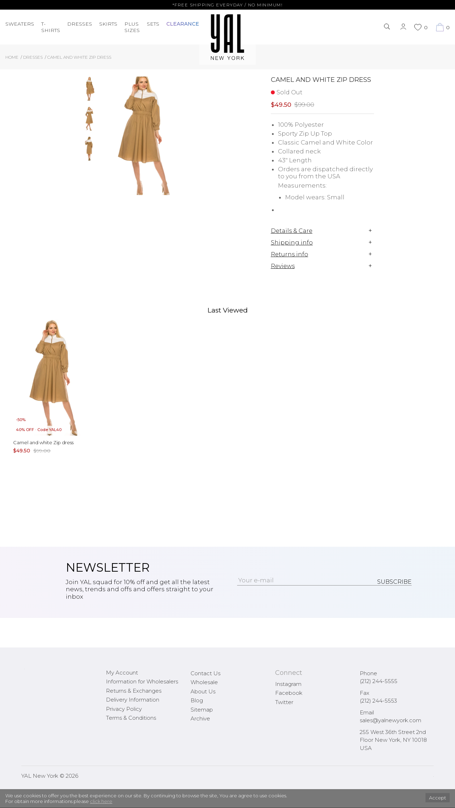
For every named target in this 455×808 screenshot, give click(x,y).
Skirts (108, 24)
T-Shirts (50, 27)
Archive (200, 718)
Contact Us (205, 673)
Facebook (289, 692)
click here (101, 801)
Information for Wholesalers (142, 681)
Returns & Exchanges (133, 690)
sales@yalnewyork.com (390, 720)
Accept (437, 798)
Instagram (288, 684)
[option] (89, 91)
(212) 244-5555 (378, 681)
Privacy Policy (124, 708)
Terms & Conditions (131, 717)
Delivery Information (132, 699)
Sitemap (202, 709)
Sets (153, 24)
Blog (197, 700)
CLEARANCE (182, 24)
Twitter (284, 702)
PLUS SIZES (132, 27)
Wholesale (204, 682)
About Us (203, 691)
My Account (122, 672)
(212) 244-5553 (378, 700)
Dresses (79, 24)
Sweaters (19, 24)
